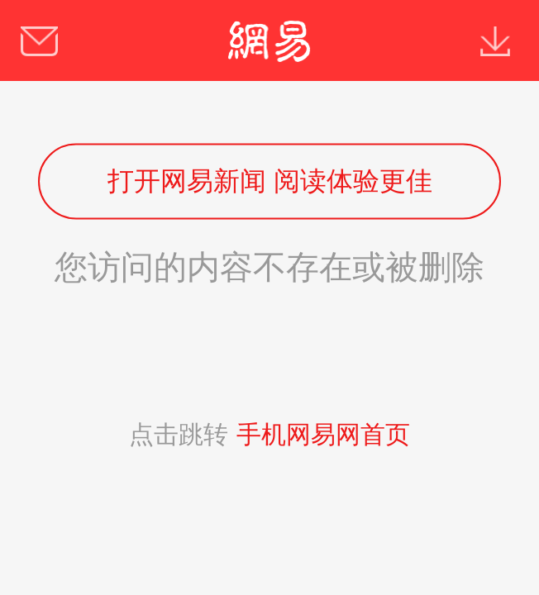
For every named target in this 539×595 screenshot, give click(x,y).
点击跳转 (269, 434)
